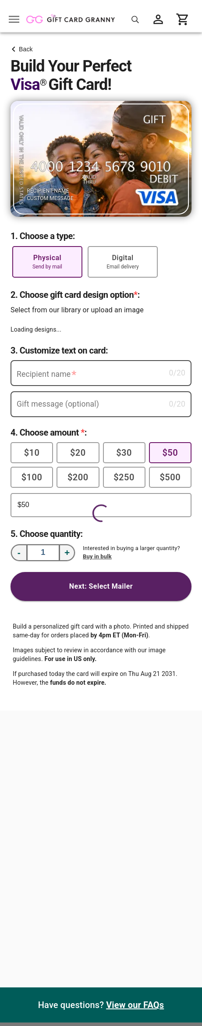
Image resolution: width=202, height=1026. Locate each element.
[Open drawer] (14, 19)
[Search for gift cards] (135, 19)
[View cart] (182, 19)
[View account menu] (158, 19)
